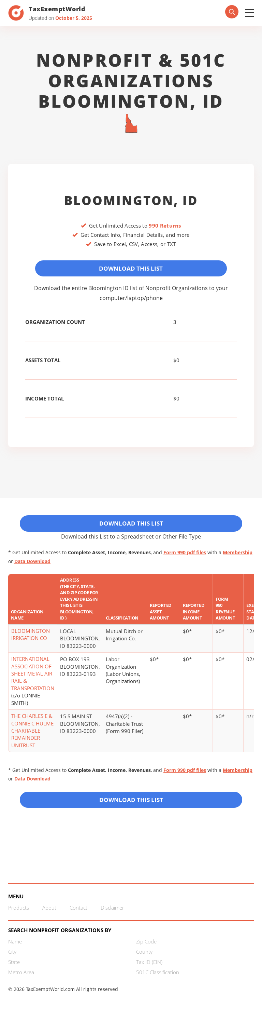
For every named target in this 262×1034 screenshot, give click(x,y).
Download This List (131, 269)
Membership (237, 558)
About (49, 915)
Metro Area (21, 980)
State (14, 970)
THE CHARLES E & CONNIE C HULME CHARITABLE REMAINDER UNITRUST (32, 736)
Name (15, 949)
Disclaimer (112, 915)
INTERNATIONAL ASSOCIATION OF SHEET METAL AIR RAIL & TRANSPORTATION (32, 679)
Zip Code (146, 949)
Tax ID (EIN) (149, 970)
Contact (78, 915)
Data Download (32, 566)
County (144, 959)
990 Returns (165, 225)
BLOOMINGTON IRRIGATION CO (30, 640)
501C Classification (157, 980)
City (12, 959)
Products (18, 915)
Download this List (131, 806)
